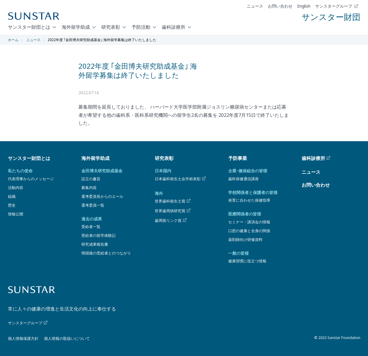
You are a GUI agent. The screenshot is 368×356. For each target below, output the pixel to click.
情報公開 (15, 214)
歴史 (12, 205)
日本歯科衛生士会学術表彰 (180, 178)
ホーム (13, 39)
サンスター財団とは (29, 27)
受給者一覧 (90, 226)
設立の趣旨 (90, 178)
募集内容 (89, 187)
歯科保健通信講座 (243, 178)
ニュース (255, 6)
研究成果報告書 (94, 244)
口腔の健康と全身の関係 (249, 230)
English (303, 6)
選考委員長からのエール (102, 196)
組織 (12, 196)
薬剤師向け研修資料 (245, 239)
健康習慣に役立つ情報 (247, 261)
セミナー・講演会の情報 (249, 222)
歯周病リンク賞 (171, 220)
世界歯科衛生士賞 (173, 201)
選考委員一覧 (92, 205)
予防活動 (141, 27)
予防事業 (237, 158)
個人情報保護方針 (23, 338)
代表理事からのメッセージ (31, 178)
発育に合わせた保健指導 (249, 200)
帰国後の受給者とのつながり (106, 253)
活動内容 (15, 187)
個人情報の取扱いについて (67, 338)
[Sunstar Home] (33, 16)
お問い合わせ (280, 6)
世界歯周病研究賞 (173, 210)
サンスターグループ (336, 6)
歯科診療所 (173, 27)
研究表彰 (110, 27)
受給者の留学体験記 (98, 235)
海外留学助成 (76, 27)
